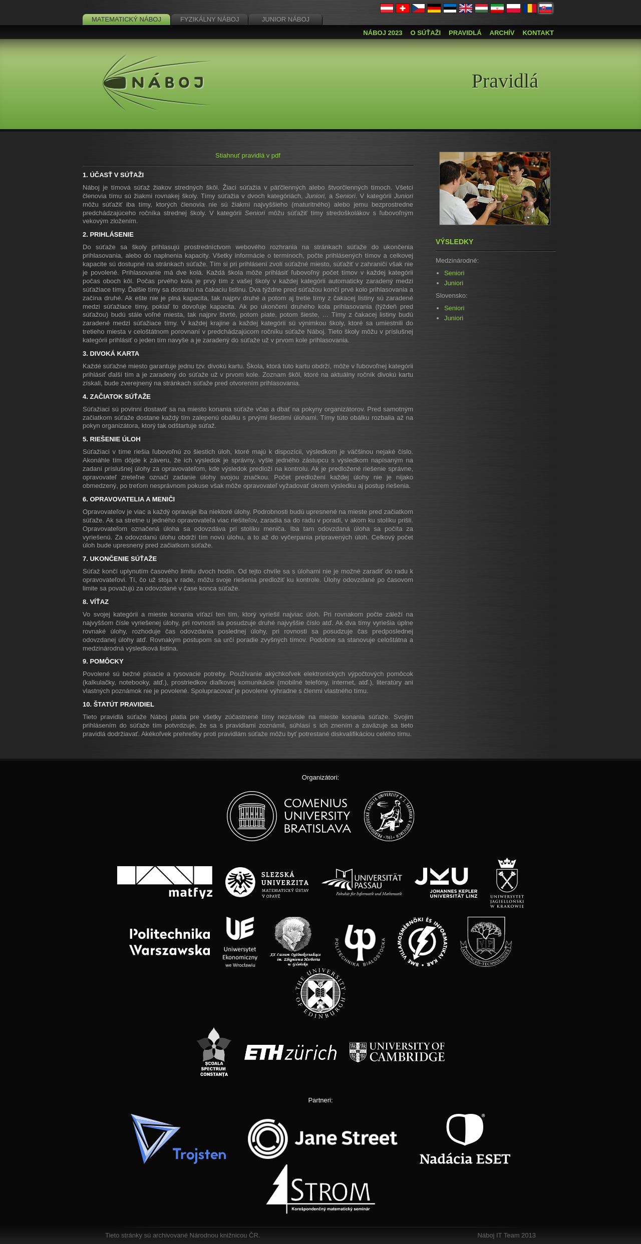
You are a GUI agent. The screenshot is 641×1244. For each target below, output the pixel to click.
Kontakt (538, 33)
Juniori (453, 283)
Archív (502, 33)
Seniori (454, 273)
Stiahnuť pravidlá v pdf (247, 155)
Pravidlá (465, 33)
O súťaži (425, 33)
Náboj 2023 (382, 33)
